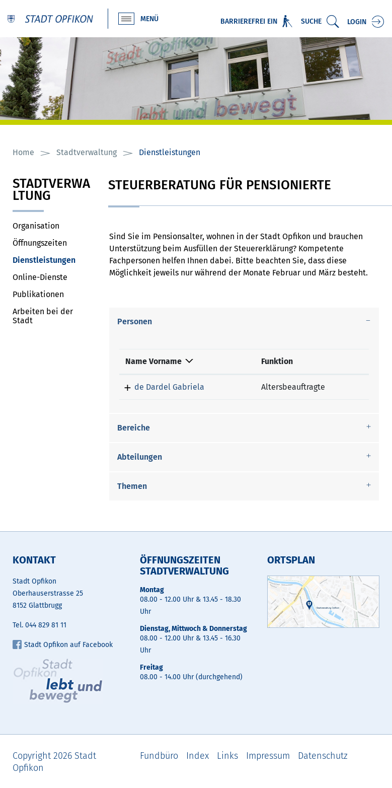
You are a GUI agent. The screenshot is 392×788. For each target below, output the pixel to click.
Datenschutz (323, 755)
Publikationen (38, 294)
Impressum (268, 755)
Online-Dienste (40, 277)
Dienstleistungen (53, 260)
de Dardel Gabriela (169, 387)
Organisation (36, 226)
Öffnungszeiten (40, 243)
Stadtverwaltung (51, 190)
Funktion (277, 361)
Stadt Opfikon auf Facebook (63, 644)
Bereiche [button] (133, 428)
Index (197, 755)
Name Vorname (153, 361)
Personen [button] (134, 321)
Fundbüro (159, 755)
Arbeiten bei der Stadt (43, 316)
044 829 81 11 (45, 625)
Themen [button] (132, 486)
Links (227, 755)
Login (356, 22)
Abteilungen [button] (139, 457)
